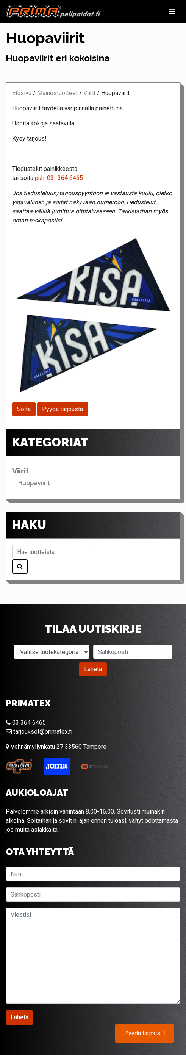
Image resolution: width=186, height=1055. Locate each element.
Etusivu (21, 93)
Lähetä (93, 669)
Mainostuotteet (57, 93)
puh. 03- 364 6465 (59, 178)
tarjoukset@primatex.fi (39, 731)
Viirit (89, 93)
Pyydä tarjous (144, 1033)
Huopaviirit (34, 483)
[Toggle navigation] (172, 11)
